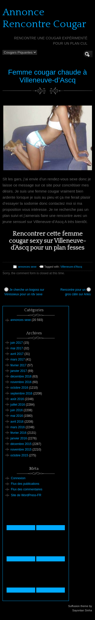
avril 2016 (17, 421)
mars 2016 (17, 427)
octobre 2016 (19, 387)
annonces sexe (27, 266)
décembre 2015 (20, 444)
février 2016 (18, 433)
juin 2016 (16, 410)
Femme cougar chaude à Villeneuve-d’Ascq (47, 76)
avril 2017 (17, 354)
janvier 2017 (18, 371)
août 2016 (17, 399)
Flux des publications (25, 484)
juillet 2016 (17, 404)
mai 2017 (16, 348)
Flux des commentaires (26, 489)
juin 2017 (16, 343)
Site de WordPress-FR (26, 495)
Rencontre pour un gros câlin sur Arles (76, 291)
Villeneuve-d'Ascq (71, 266)
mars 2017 (17, 359)
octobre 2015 (19, 455)
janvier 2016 (18, 438)
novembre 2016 (20, 382)
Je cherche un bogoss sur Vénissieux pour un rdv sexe (24, 291)
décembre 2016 (20, 376)
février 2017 (18, 365)
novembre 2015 (20, 449)
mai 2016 (16, 416)
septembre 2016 (21, 393)
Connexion (18, 478)
